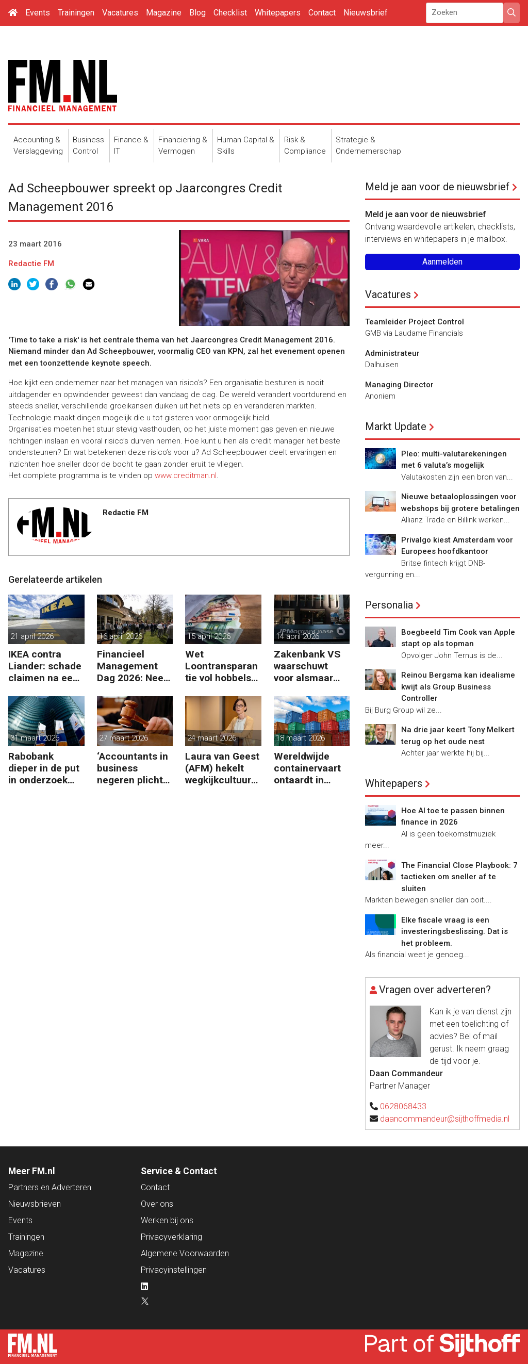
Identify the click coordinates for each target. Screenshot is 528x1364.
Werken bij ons (167, 1220)
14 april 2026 (297, 636)
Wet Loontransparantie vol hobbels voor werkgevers (222, 666)
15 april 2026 (208, 636)
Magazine (164, 13)
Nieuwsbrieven (34, 1204)
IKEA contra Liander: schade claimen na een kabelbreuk (44, 666)
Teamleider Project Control (414, 321)
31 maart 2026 (34, 738)
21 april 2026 (32, 636)
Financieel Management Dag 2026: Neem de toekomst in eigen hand (134, 666)
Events (37, 13)
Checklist (230, 13)
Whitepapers (278, 13)
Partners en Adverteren (49, 1187)
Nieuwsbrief (365, 13)
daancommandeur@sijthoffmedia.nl (444, 1119)
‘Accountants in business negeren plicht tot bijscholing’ (132, 768)
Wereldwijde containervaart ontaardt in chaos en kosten (311, 768)
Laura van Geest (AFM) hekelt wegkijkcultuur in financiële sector (222, 768)
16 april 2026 (120, 636)
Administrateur (392, 353)
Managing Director (399, 384)
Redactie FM (31, 263)
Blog (197, 13)
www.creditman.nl (186, 475)
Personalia (389, 605)
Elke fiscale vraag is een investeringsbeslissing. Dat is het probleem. (454, 931)
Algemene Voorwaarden (185, 1253)
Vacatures (120, 13)
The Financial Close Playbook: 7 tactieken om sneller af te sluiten (459, 877)
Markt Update (395, 426)
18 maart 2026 (300, 738)
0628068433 (403, 1106)
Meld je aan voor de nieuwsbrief (437, 186)
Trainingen (76, 13)
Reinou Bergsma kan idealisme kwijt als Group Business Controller (458, 686)
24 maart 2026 (211, 738)
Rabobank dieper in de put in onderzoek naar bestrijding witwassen (44, 768)
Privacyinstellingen (174, 1270)
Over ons (157, 1204)
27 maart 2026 (123, 738)
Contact (322, 13)
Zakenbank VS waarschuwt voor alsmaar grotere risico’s (307, 666)
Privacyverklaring (171, 1237)
